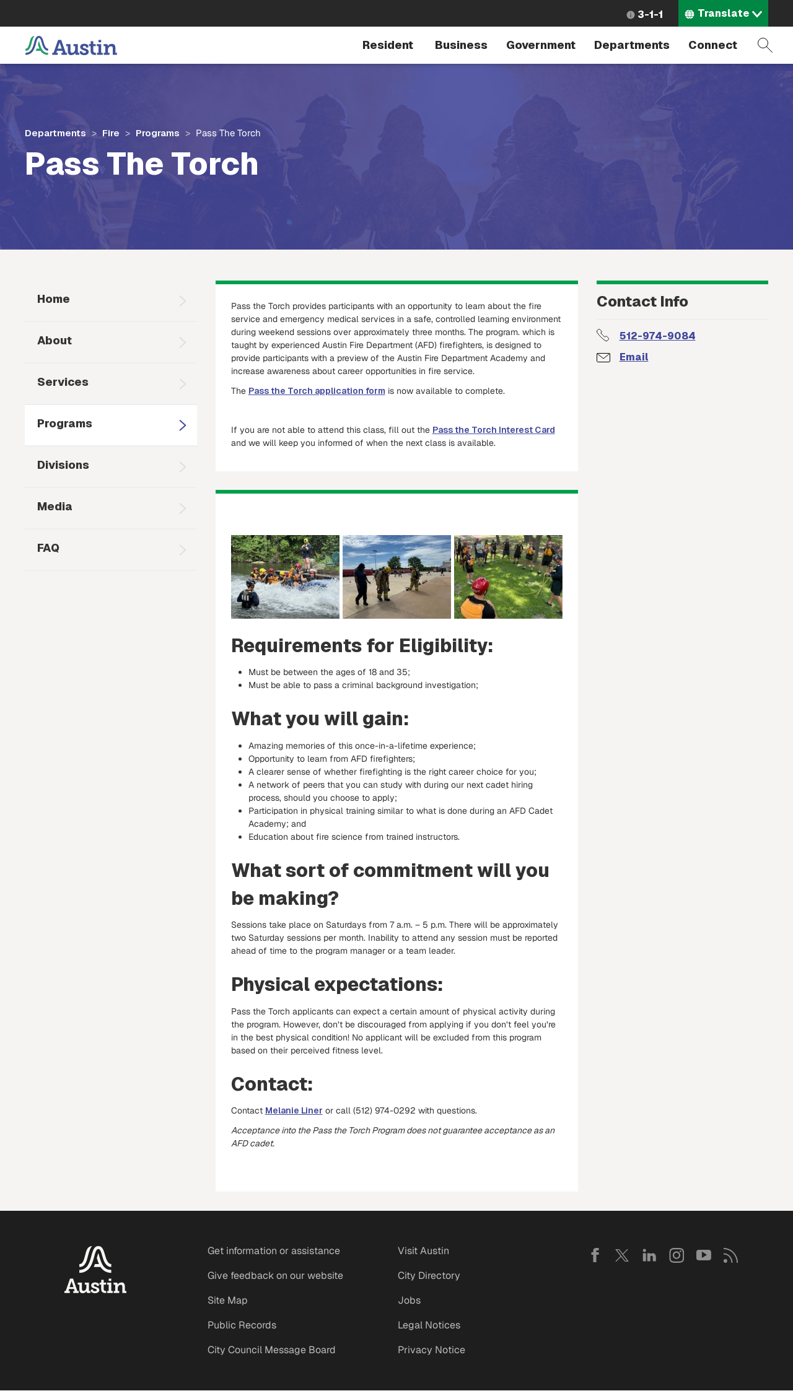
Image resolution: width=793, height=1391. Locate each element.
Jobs (409, 1300)
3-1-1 (650, 14)
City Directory (429, 1275)
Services (63, 382)
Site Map (228, 1300)
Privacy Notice (431, 1349)
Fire (111, 133)
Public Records (242, 1325)
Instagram (676, 1255)
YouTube (703, 1255)
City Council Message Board (272, 1349)
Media (54, 506)
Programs (158, 133)
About (54, 340)
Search (765, 45)
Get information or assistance (274, 1250)
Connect (712, 45)
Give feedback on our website (275, 1275)
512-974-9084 (658, 335)
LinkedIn (649, 1255)
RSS (731, 1255)
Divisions (63, 465)
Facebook (594, 1255)
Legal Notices (429, 1325)
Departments (632, 45)
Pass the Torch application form (316, 390)
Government (541, 45)
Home (53, 299)
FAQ (48, 548)
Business (461, 45)
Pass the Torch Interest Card (493, 429)
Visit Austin (423, 1250)
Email (634, 357)
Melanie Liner (294, 1110)
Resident (387, 45)
